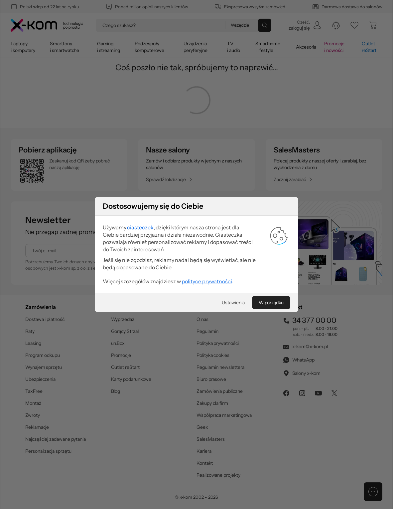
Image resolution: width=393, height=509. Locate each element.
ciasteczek (140, 227)
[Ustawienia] (233, 302)
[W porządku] (271, 302)
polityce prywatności (207, 281)
